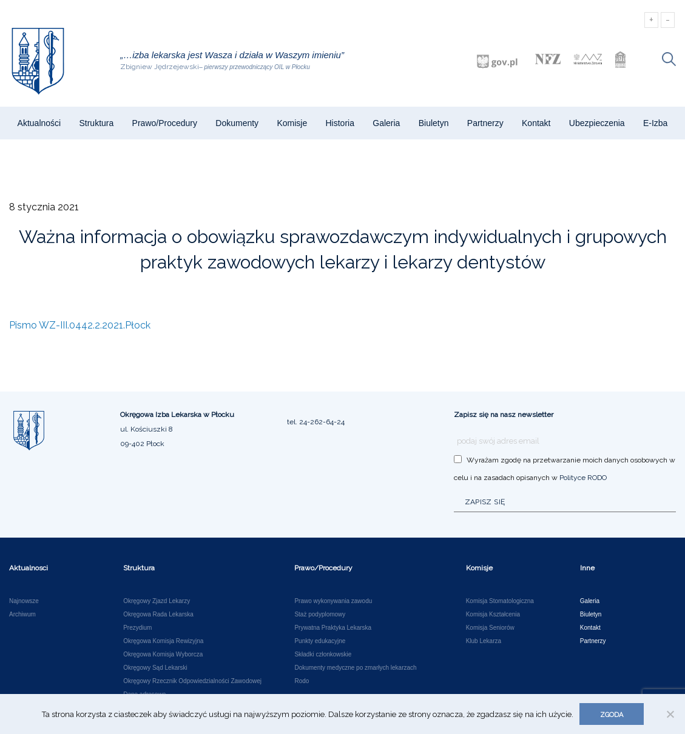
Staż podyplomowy (319, 615)
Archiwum (22, 615)
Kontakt (536, 123)
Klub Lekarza (483, 641)
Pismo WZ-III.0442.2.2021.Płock (79, 325)
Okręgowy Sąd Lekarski (155, 668)
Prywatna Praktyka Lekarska (332, 628)
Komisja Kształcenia (493, 615)
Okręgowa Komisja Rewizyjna (163, 641)
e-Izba (655, 123)
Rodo (301, 681)
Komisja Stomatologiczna (500, 601)
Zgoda (611, 715)
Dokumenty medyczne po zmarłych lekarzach (355, 668)
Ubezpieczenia (597, 123)
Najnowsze (24, 601)
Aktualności (39, 123)
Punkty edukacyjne (319, 641)
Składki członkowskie (322, 655)
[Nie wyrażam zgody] (670, 714)
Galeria (386, 123)
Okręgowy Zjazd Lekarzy (156, 601)
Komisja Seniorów (490, 628)
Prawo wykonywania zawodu (333, 601)
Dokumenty (236, 123)
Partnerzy (485, 123)
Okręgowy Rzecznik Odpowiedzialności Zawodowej (192, 681)
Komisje (292, 123)
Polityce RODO (583, 477)
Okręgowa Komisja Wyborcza (163, 655)
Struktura (96, 123)
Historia (339, 123)
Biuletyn (434, 123)
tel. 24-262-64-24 (316, 422)
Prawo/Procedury (164, 123)
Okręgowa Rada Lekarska (158, 615)
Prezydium (137, 628)
